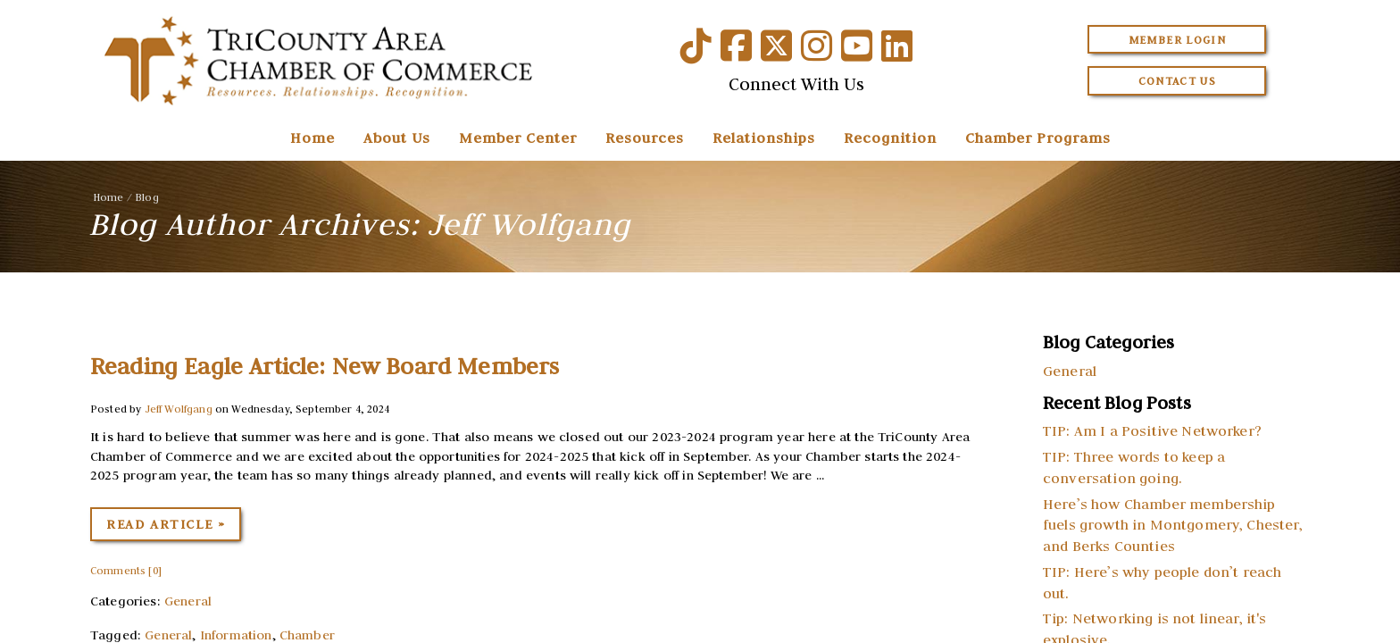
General (188, 601)
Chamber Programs (1038, 137)
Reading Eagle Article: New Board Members (324, 366)
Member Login (1177, 39)
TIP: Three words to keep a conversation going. (1134, 467)
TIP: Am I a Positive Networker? (1152, 430)
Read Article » (165, 524)
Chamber (307, 635)
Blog (147, 197)
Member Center (518, 137)
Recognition (890, 137)
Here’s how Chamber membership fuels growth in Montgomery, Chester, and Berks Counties (1173, 525)
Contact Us (1177, 81)
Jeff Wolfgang (178, 408)
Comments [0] (126, 570)
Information (236, 635)
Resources (644, 137)
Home (312, 137)
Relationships (763, 137)
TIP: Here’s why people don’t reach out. (1162, 582)
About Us (396, 137)
